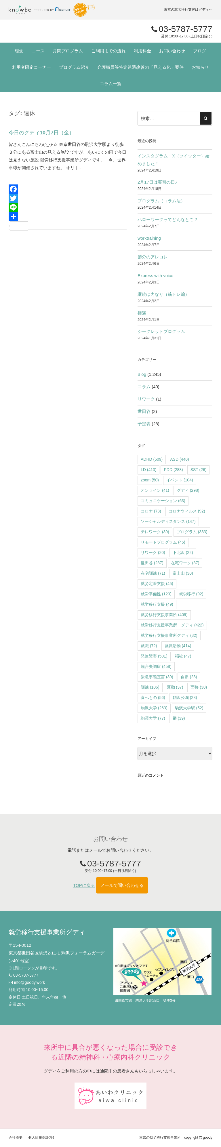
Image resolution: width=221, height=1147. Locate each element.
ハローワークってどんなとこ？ (168, 219)
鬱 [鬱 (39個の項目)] (179, 718)
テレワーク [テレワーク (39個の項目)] (155, 531)
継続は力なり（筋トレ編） (163, 294)
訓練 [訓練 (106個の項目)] (150, 687)
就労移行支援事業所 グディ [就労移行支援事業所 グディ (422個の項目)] (172, 625)
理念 (19, 50)
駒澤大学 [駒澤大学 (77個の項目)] (153, 718)
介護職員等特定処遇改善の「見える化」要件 (140, 67)
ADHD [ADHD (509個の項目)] (152, 459)
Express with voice (155, 275)
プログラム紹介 (74, 67)
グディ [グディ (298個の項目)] (188, 490)
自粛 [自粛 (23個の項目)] (189, 677)
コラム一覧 (110, 83)
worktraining (149, 238)
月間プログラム (68, 50)
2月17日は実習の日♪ (157, 182)
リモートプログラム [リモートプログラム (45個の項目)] (163, 542)
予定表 (144, 423)
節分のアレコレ (153, 256)
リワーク (146, 399)
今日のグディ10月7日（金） (41, 133)
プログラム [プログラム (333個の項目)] (192, 531)
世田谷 (144, 411)
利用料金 (142, 50)
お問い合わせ (172, 50)
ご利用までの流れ (108, 50)
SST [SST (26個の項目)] (198, 469)
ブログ (199, 50)
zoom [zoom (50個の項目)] (150, 480)
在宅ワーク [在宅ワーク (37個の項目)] (185, 563)
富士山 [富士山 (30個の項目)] (183, 573)
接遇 (142, 312)
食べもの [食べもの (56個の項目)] (153, 697)
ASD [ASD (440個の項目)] (179, 459)
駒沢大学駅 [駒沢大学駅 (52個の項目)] (189, 708)
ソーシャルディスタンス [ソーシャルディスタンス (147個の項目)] (168, 521)
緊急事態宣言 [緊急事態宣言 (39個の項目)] (157, 677)
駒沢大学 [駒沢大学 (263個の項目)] (154, 708)
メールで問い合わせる (122, 885)
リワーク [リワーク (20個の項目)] (153, 552)
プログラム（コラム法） (161, 200)
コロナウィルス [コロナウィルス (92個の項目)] (187, 511)
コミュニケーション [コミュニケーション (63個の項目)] (163, 500)
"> (47, 31)
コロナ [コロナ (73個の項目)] (151, 511)
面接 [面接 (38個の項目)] (198, 687)
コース (38, 50)
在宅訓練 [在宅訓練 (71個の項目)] (153, 573)
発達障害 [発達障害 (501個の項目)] (154, 656)
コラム (144, 386)
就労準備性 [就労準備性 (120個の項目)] (156, 594)
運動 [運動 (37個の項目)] (175, 687)
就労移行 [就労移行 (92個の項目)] (191, 594)
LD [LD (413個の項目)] (148, 469)
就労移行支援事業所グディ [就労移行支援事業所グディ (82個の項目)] (169, 635)
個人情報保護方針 (42, 1137)
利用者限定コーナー (31, 67)
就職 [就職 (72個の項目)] (149, 645)
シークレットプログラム (161, 331)
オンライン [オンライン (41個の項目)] (155, 490)
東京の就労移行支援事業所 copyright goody (175, 1137)
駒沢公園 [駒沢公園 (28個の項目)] (185, 697)
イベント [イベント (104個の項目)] (179, 480)
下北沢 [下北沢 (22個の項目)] (183, 552)
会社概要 (15, 1137)
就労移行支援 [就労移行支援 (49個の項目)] (157, 604)
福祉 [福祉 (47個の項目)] (183, 656)
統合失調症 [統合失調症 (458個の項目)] (156, 666)
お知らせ (200, 67)
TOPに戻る (84, 885)
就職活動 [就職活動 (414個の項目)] (178, 645)
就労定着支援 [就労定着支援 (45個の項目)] (157, 583)
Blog (142, 374)
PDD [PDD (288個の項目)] (173, 469)
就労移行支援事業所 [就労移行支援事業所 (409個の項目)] (164, 614)
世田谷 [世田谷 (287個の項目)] (152, 563)
